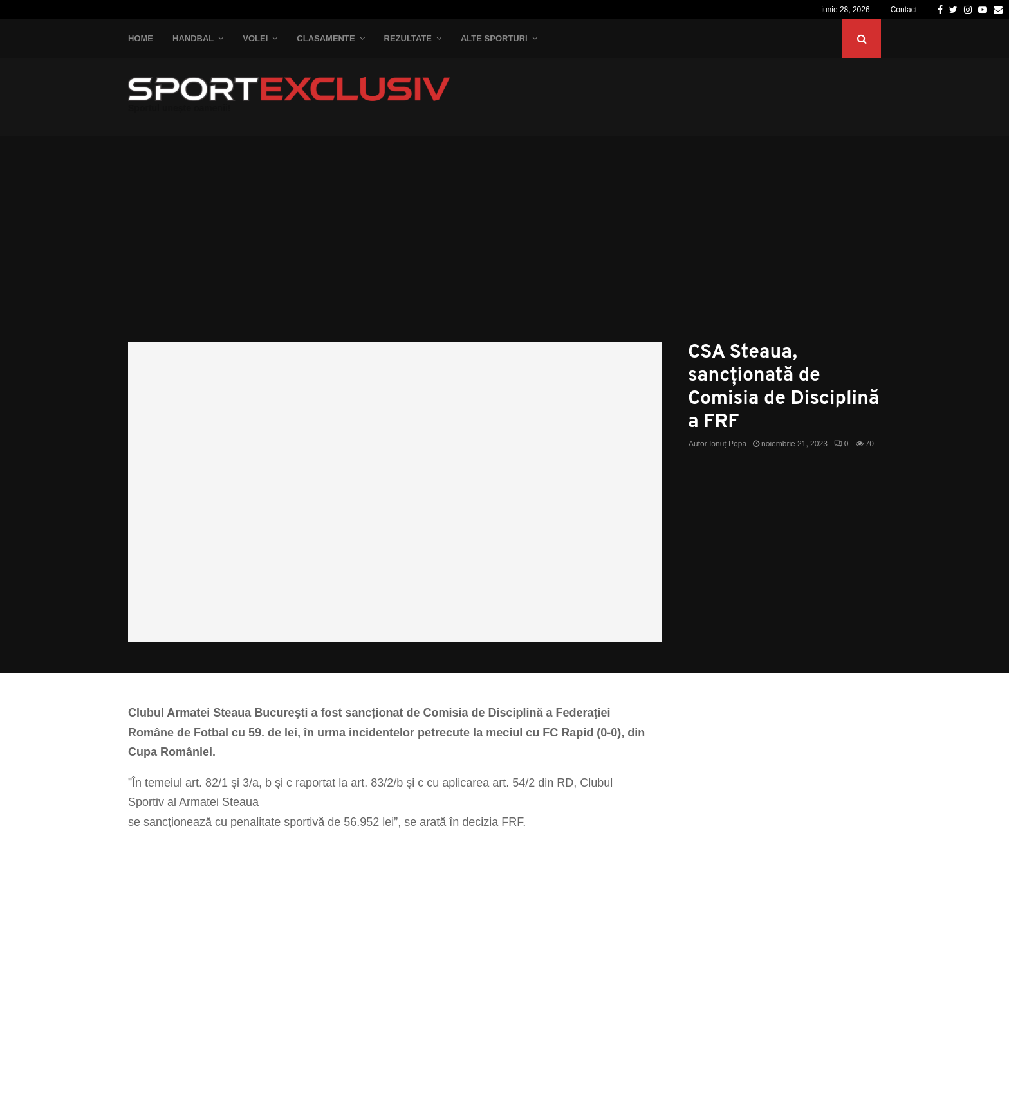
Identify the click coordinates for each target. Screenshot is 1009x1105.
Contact (904, 9)
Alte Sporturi (494, 38)
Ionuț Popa (727, 443)
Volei (255, 38)
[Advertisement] (504, 245)
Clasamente (326, 38)
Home (140, 38)
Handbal (193, 38)
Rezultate (408, 38)
